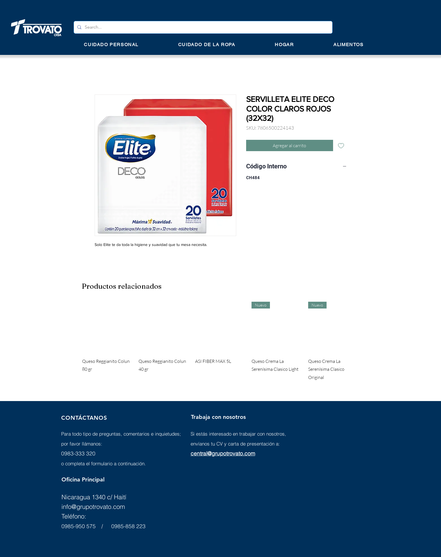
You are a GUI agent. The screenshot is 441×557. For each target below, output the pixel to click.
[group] (220, 341)
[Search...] (202, 27)
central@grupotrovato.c (219, 453)
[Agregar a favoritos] (341, 145)
